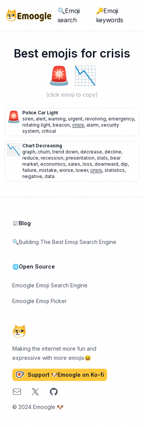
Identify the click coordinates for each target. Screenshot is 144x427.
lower (82, 170)
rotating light (36, 125)
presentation (80, 158)
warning (57, 119)
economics (53, 164)
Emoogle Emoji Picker (39, 301)
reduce (30, 158)
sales (74, 164)
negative (32, 176)
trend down (65, 152)
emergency (121, 119)
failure (29, 170)
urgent (75, 119)
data (50, 176)
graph (28, 152)
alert (41, 119)
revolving (95, 119)
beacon (61, 125)
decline (112, 152)
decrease (91, 152)
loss (87, 164)
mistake (48, 170)
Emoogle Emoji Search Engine (50, 285)
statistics (114, 170)
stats (102, 158)
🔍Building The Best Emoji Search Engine (64, 242)
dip (124, 164)
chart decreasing (42, 145)
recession (52, 158)
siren (27, 119)
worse (66, 170)
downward (106, 164)
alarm (92, 125)
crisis (78, 125)
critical (48, 131)
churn (44, 152)
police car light (40, 112)
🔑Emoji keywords (109, 15)
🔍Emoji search (69, 15)
